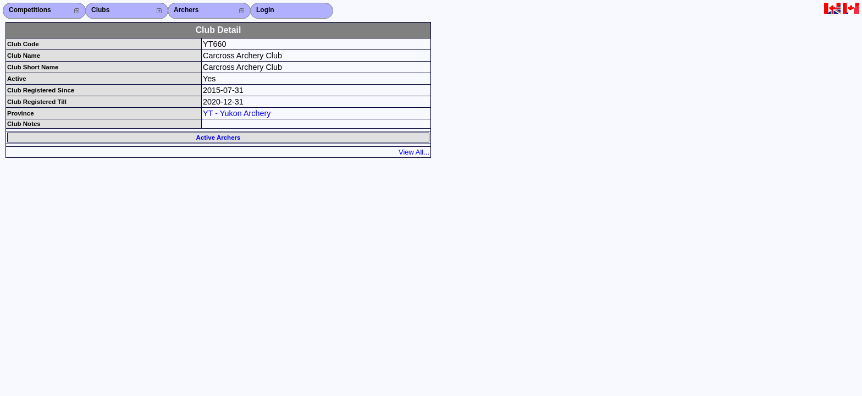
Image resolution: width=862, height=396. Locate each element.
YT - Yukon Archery (236, 113)
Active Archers (218, 137)
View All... (414, 152)
